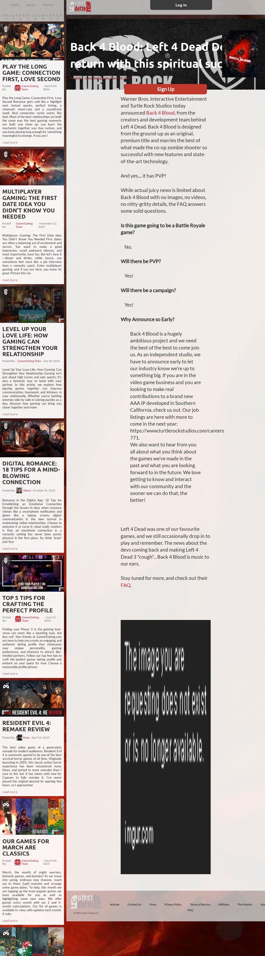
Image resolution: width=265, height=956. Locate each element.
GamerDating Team (29, 87)
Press (153, 904)
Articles (114, 904)
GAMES (31, 5)
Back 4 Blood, (161, 113)
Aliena (27, 490)
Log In (181, 4)
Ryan (26, 737)
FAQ (190, 910)
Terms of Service (200, 904)
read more (9, 142)
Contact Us (134, 904)
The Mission (244, 904)
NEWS (15, 5)
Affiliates (223, 904)
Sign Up (165, 89)
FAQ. (126, 585)
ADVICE (48, 5)
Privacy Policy (173, 904)
